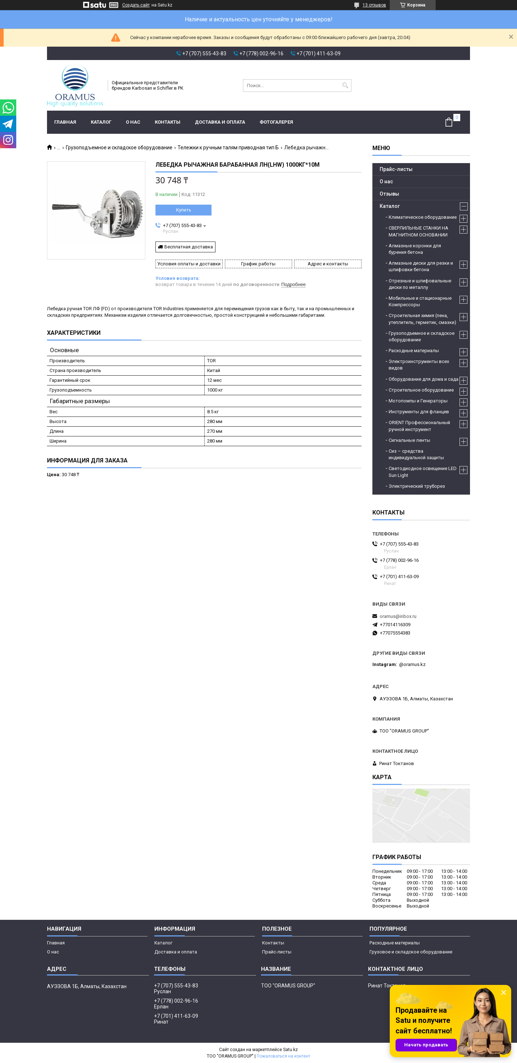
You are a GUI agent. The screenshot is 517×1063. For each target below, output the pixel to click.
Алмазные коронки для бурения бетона (415, 249)
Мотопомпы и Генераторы (418, 401)
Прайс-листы (396, 169)
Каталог (101, 122)
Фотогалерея (276, 122)
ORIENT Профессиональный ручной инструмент (419, 426)
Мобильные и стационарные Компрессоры (420, 301)
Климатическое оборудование (423, 217)
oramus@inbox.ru (398, 616)
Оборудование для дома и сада (423, 379)
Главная (65, 122)
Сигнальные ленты (409, 440)
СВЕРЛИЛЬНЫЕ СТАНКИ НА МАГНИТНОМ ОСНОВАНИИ (418, 231)
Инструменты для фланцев (419, 411)
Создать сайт (136, 5)
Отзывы (389, 194)
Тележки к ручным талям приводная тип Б (228, 147)
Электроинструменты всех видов (419, 365)
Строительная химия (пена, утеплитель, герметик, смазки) (422, 319)
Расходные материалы (414, 350)
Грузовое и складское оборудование (410, 952)
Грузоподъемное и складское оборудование (119, 147)
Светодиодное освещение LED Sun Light (423, 472)
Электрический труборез (417, 486)
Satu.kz (290, 1049)
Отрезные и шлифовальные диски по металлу (420, 284)
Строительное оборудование (421, 390)
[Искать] (345, 85)
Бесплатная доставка (188, 246)
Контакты (167, 122)
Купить (183, 210)
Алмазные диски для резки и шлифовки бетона (421, 266)
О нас (133, 122)
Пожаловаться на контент (283, 1056)
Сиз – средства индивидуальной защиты (416, 454)
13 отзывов (374, 5)
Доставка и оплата (220, 122)
